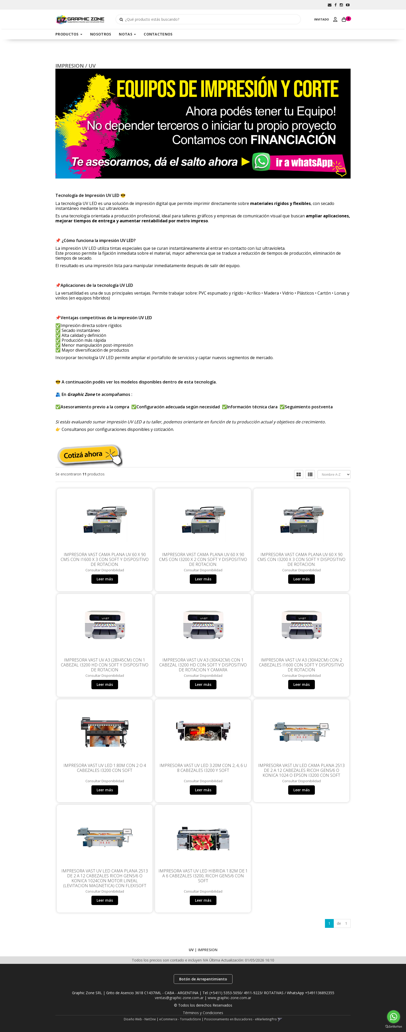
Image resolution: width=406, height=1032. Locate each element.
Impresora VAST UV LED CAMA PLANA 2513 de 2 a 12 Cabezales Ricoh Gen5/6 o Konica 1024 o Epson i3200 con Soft (301, 770)
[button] (329, 5)
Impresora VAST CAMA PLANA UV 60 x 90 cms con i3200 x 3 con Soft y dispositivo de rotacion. (301, 559)
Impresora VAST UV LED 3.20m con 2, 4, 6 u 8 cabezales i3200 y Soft (203, 768)
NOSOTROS (100, 34)
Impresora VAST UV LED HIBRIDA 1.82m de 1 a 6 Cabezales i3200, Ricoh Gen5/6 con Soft (203, 876)
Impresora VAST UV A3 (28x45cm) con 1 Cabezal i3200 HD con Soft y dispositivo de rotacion (104, 665)
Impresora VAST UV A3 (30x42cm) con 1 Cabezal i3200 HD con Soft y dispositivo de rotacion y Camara (203, 665)
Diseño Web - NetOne (140, 1019)
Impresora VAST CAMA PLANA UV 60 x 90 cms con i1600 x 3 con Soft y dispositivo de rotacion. (105, 559)
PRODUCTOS (68, 34)
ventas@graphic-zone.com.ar (179, 997)
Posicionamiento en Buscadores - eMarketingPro (240, 1019)
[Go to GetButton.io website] (393, 1026)
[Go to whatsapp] (393, 1016)
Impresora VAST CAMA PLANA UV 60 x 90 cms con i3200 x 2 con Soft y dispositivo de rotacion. (203, 559)
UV (92, 65)
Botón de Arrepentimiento (203, 979)
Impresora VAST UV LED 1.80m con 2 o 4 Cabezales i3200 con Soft (104, 768)
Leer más (105, 579)
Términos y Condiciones (203, 1012)
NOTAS (127, 34)
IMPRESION (69, 65)
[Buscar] (121, 19)
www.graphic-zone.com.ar (229, 997)
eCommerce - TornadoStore (180, 1019)
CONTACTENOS (158, 34)
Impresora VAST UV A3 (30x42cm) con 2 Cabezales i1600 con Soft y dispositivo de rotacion (301, 665)
